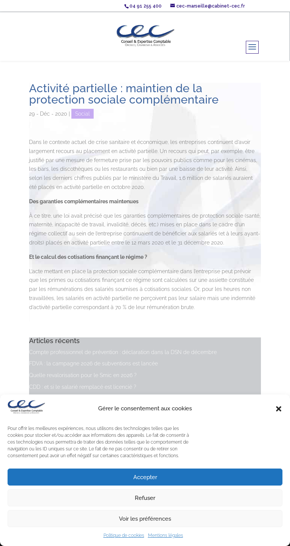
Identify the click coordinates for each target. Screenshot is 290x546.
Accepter (145, 477)
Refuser (145, 498)
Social (82, 114)
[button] (278, 409)
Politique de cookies (123, 535)
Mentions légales (165, 535)
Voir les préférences (145, 518)
